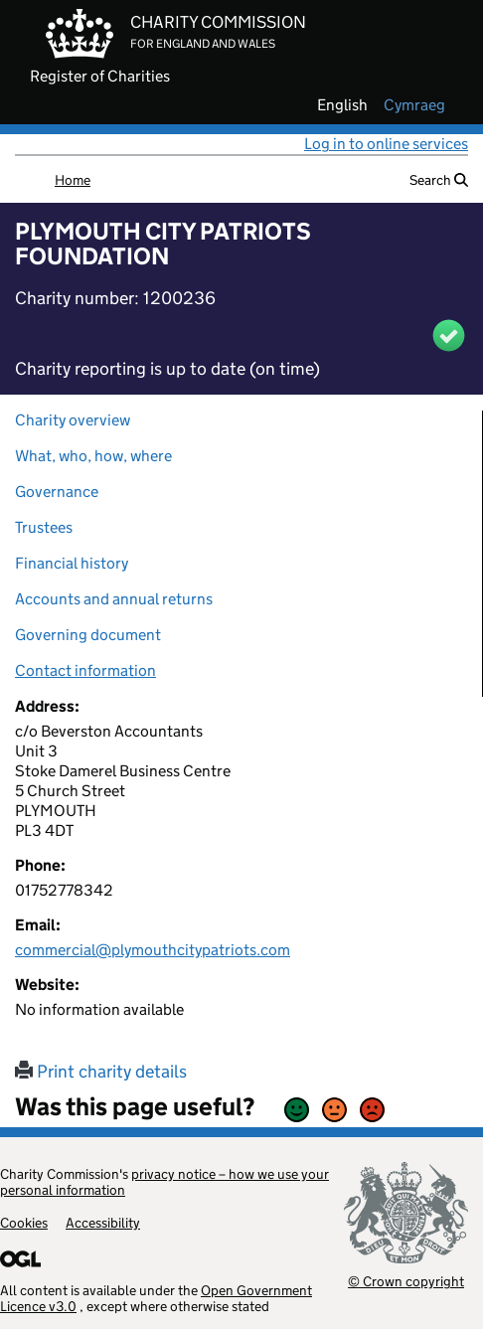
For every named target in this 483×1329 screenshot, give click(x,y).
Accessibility (103, 1223)
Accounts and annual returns (114, 598)
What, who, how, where (93, 455)
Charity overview (72, 420)
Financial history (71, 563)
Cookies (24, 1223)
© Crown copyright (406, 1280)
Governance (56, 491)
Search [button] (438, 180)
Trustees (44, 527)
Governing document (88, 634)
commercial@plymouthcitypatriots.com (152, 949)
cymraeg (414, 105)
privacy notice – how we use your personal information (164, 1182)
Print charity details (101, 1071)
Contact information (85, 670)
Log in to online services (386, 143)
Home (72, 180)
